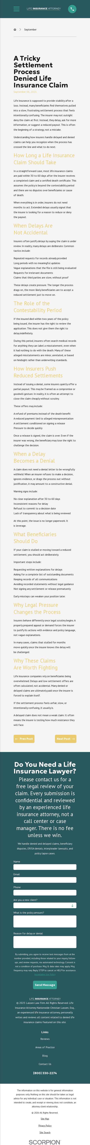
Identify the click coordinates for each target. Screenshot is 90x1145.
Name (16, 861)
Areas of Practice (45, 1047)
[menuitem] (45, 1119)
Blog (45, 1055)
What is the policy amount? (28, 912)
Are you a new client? (25, 900)
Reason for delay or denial (28, 933)
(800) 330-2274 (45, 1073)
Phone (17, 887)
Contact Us (45, 1064)
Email (16, 874)
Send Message (45, 985)
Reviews (45, 1039)
